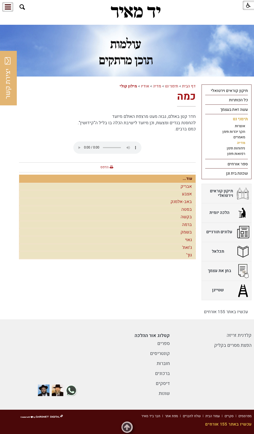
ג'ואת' (187, 247)
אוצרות (240, 126)
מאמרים (239, 137)
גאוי (188, 240)
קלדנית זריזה (239, 335)
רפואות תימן (236, 153)
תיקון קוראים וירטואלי (229, 91)
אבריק (186, 186)
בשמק (186, 232)
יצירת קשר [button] (8, 78)
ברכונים (162, 373)
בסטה (186, 209)
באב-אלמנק (181, 201)
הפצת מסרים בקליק (233, 345)
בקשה (186, 217)
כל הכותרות (238, 100)
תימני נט (171, 86)
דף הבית (189, 86)
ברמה (187, 224)
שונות (164, 393)
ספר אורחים (237, 164)
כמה (186, 96)
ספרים (163, 343)
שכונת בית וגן (237, 173)
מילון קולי (128, 86)
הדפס (104, 167)
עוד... (187, 178)
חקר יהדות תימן (233, 131)
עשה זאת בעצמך (234, 110)
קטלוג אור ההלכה (152, 335)
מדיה (157, 86)
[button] (22, 7)
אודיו (145, 86)
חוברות (163, 363)
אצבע (187, 194)
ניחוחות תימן (236, 148)
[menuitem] (226, 90)
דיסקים (163, 383)
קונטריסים (160, 353)
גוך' (189, 255)
